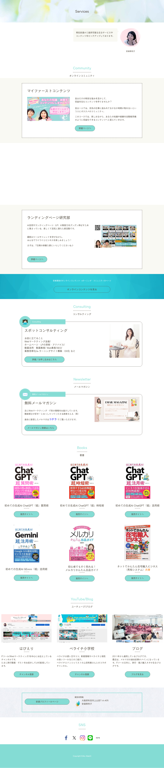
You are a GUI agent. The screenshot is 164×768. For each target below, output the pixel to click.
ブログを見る (137, 674)
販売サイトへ (26, 514)
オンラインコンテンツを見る (82, 289)
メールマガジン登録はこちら (40, 428)
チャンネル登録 (26, 674)
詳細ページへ (85, 128)
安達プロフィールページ (47, 702)
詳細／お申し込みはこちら (44, 360)
